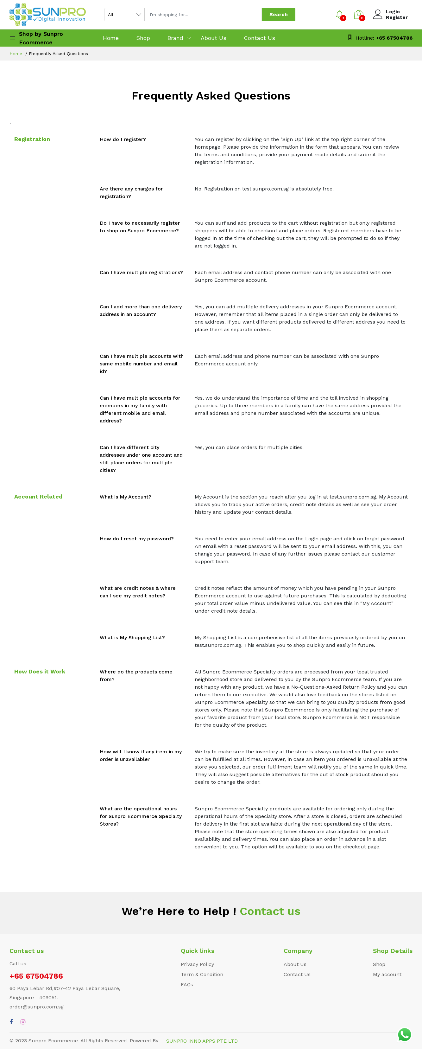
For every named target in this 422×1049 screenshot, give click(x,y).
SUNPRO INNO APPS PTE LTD (202, 1041)
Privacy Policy (197, 964)
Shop (143, 38)
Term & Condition (202, 974)
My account (387, 974)
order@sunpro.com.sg (36, 1007)
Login (393, 12)
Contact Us (259, 38)
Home (111, 38)
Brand (175, 38)
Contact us (268, 911)
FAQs (187, 984)
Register (397, 17)
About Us (213, 38)
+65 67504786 (394, 38)
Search (278, 14)
